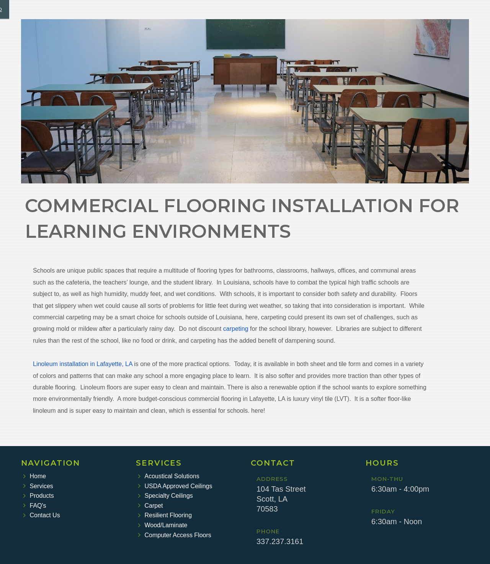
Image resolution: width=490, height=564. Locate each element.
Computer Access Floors (174, 535)
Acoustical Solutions (168, 476)
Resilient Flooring (165, 515)
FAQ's (34, 505)
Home (34, 476)
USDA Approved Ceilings (175, 486)
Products (38, 495)
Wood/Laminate (162, 525)
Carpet (150, 505)
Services (38, 486)
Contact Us (41, 515)
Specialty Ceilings (165, 495)
